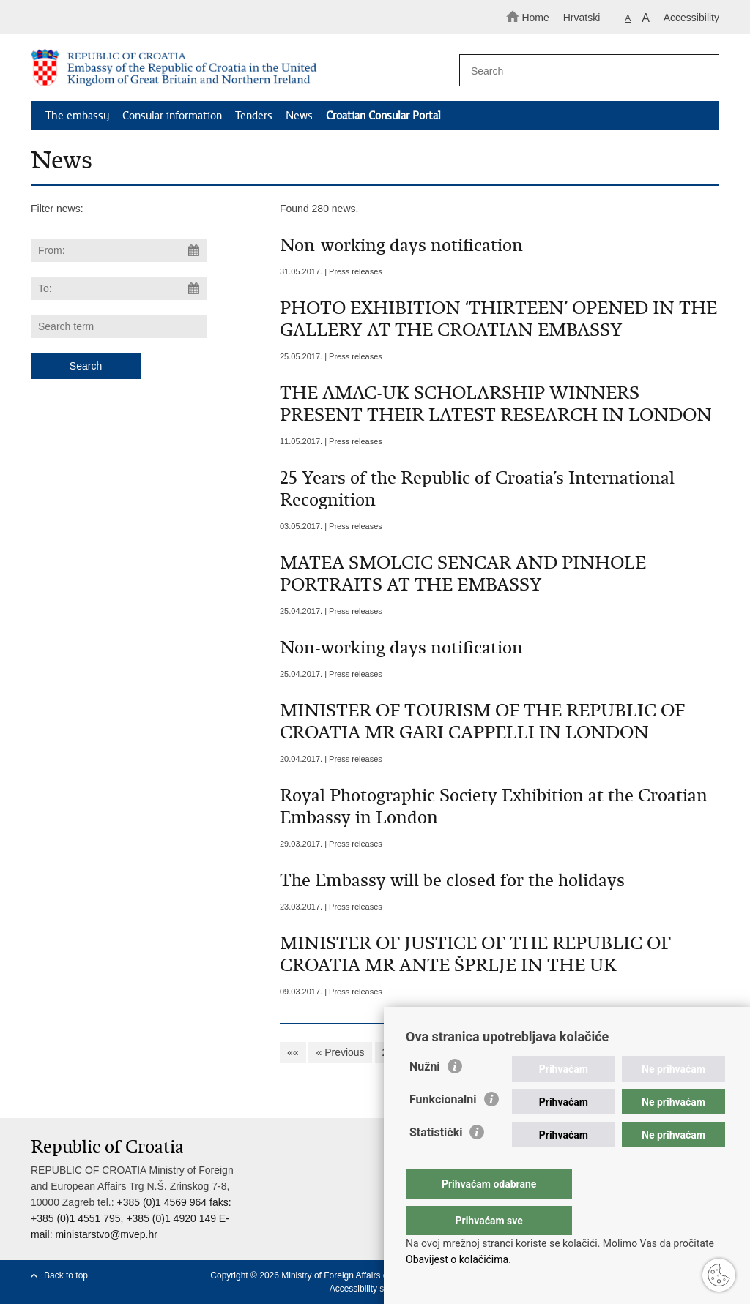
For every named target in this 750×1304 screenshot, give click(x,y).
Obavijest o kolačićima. (458, 1259)
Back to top (66, 1275)
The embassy (77, 115)
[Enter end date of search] (119, 288)
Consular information (172, 115)
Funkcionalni (443, 1129)
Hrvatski (582, 17)
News (299, 115)
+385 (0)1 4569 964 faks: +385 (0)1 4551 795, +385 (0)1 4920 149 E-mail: (131, 1218)
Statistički (435, 1162)
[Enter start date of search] (119, 250)
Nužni (424, 1096)
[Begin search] (701, 71)
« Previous (340, 1052)
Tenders (253, 115)
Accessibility (691, 17)
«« (293, 1052)
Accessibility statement (374, 1289)
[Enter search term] (583, 71)
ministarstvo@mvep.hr (106, 1234)
